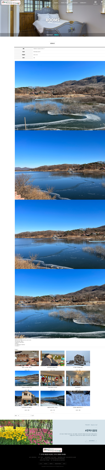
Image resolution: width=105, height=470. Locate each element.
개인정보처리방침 (58, 463)
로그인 (41, 463)
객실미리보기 (49, 35)
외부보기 (56, 35)
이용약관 (51, 463)
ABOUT (49, 2)
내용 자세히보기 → (93, 440)
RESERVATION (74, 2)
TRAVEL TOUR (64, 2)
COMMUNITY (83, 2)
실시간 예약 (95, 4)
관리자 (64, 463)
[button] (48, 441)
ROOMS (56, 2)
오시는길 (101, 4)
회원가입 (45, 463)
